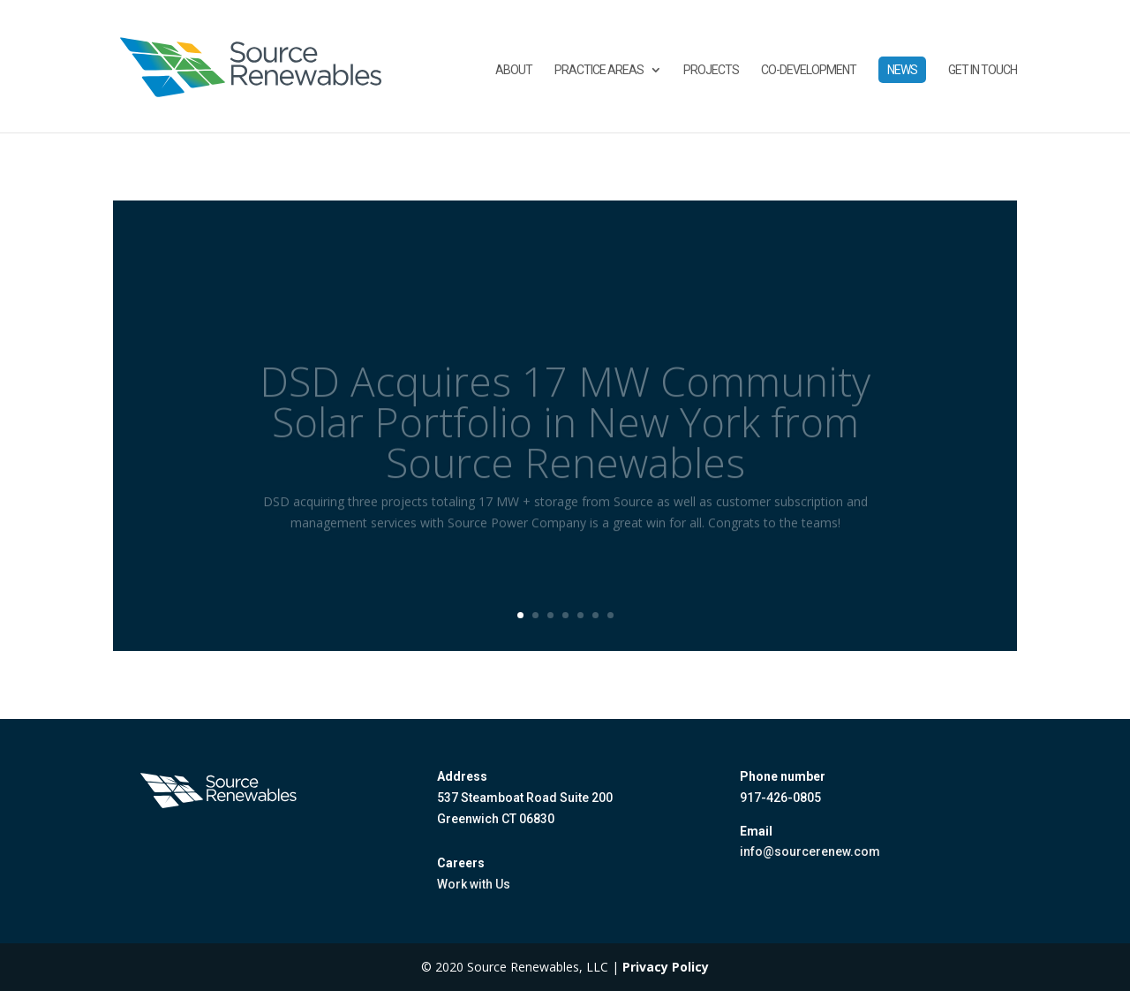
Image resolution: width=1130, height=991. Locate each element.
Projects (711, 70)
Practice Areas (599, 70)
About (513, 70)
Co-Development (808, 70)
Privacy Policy (665, 966)
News (902, 70)
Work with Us (473, 884)
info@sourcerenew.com (810, 851)
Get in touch (982, 70)
